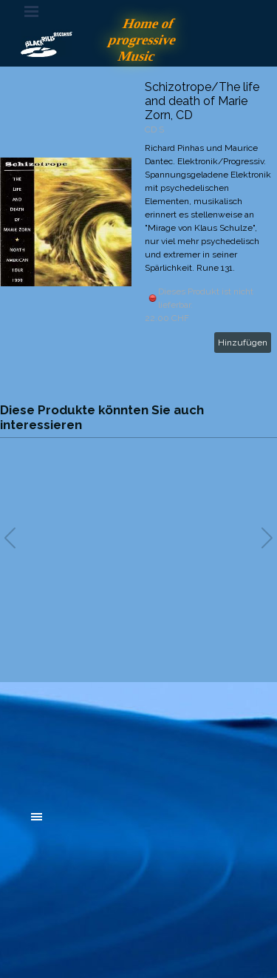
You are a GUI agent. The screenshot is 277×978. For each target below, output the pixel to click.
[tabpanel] (139, 735)
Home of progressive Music (144, 40)
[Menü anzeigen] (32, 11)
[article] (138, 222)
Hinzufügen (242, 342)
